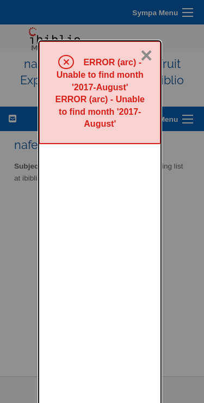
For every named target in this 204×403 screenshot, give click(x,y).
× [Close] (146, 14)
